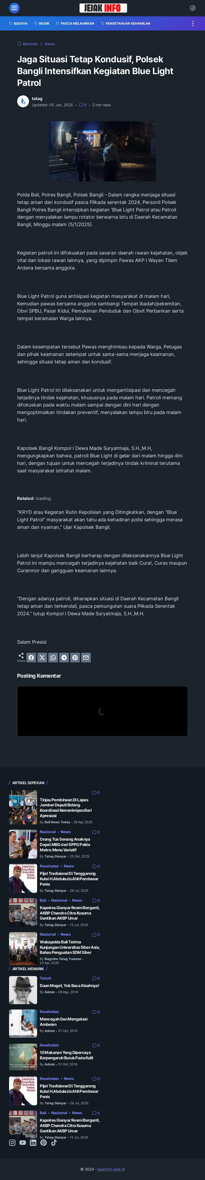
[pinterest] (75, 657)
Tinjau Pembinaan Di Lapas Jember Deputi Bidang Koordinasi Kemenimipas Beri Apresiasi (66, 807)
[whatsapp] (53, 657)
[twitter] (42, 657)
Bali (43, 900)
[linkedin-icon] (33, 1143)
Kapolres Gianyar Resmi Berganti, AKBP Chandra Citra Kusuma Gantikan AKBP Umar (70, 913)
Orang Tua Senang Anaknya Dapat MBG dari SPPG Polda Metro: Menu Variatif (65, 844)
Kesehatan (49, 866)
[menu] (14, 8)
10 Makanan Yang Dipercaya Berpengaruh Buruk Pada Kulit (66, 1055)
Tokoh (45, 978)
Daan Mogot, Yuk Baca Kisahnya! (69, 985)
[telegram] (64, 657)
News (66, 831)
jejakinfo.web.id (111, 1169)
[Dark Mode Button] (193, 8)
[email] (86, 657)
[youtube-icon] (22, 1143)
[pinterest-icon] (43, 1143)
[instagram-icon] (12, 1143)
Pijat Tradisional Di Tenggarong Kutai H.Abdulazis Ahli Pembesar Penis (69, 878)
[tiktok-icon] (54, 1143)
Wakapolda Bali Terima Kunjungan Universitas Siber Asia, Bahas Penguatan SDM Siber (70, 947)
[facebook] (31, 657)
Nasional (48, 831)
